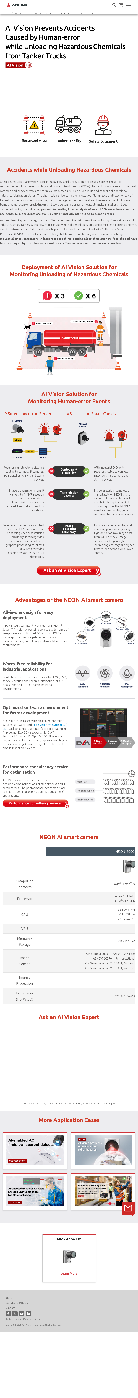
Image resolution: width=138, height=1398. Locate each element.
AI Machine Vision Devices (45, 14)
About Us (11, 1298)
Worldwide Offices (17, 1303)
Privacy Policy (81, 1103)
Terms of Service (101, 1103)
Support (10, 1307)
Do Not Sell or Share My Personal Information (25, 1319)
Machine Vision (22, 14)
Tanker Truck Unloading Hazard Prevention (82, 14)
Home (9, 14)
